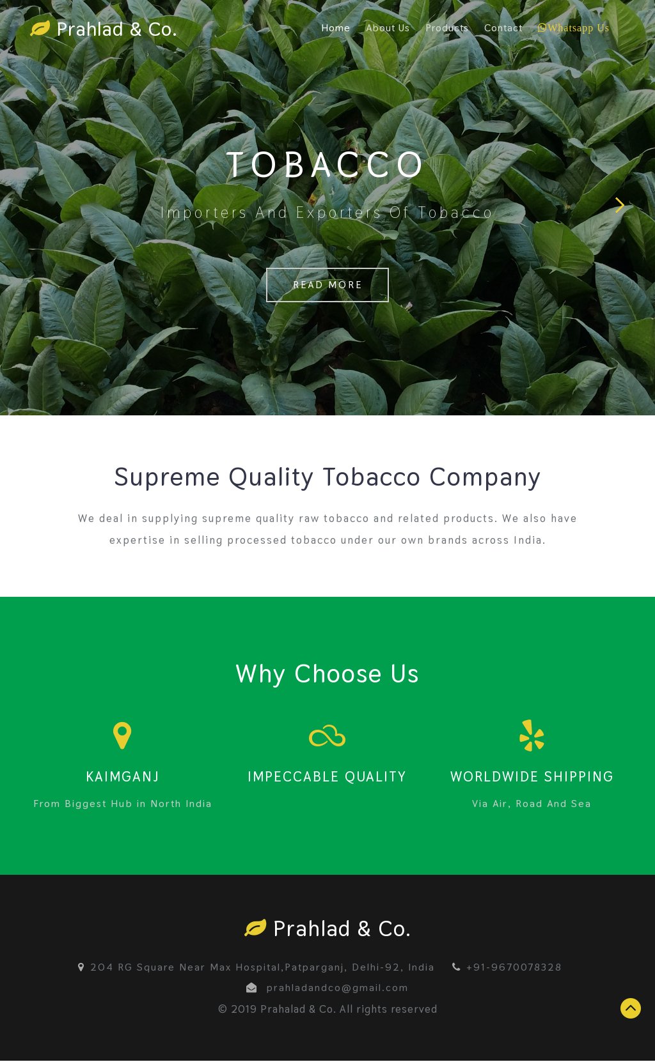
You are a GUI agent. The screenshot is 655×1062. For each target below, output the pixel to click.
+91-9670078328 (507, 968)
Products (447, 28)
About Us (388, 28)
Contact (503, 28)
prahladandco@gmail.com (338, 989)
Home (336, 28)
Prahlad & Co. (106, 29)
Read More (327, 287)
